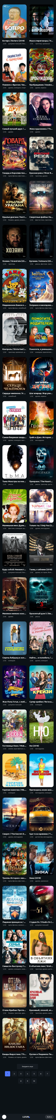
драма (10, 88)
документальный (14, 44)
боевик (11, 220)
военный (23, 220)
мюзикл (21, 925)
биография (26, 44)
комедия (17, 88)
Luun (26, 1117)
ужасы (37, 264)
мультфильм (13, 176)
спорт (23, 88)
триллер (38, 44)
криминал (46, 44)
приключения (48, 352)
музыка (43, 88)
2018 (4, 43)
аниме (10, 749)
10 (34, 1081)
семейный (22, 308)
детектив (51, 484)
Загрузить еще (27, 1066)
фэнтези (21, 176)
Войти (49, 1117)
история (44, 572)
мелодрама (25, 440)
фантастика (39, 220)
